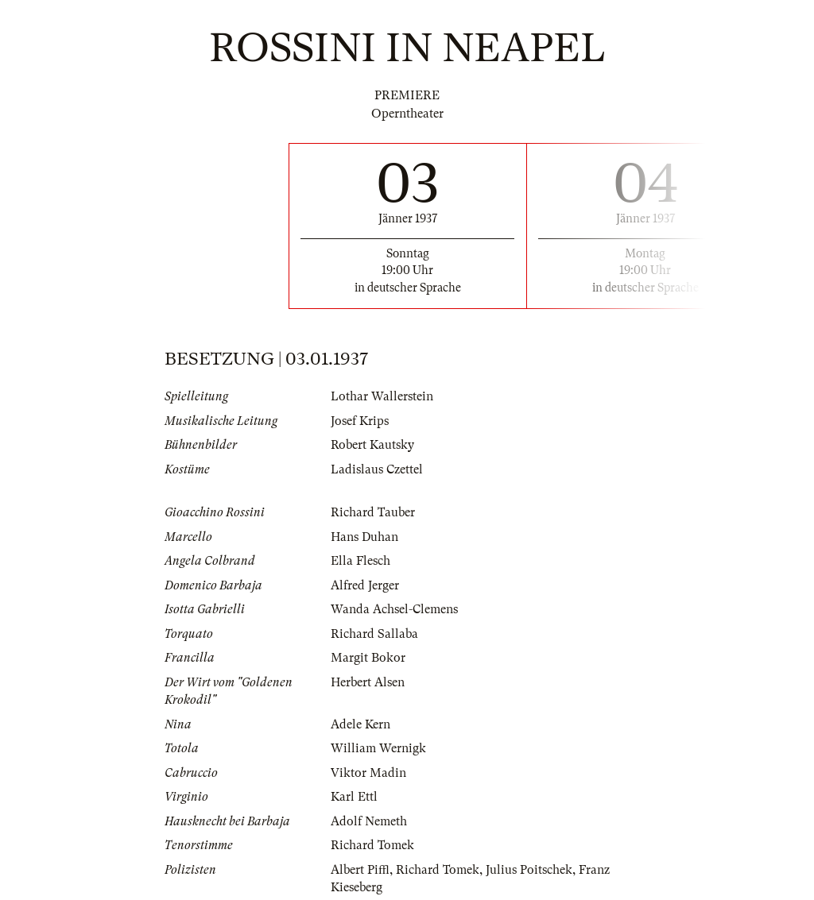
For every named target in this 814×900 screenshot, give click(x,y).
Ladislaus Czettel (377, 469)
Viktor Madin (368, 773)
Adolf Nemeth (369, 821)
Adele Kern (360, 724)
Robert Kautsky (372, 445)
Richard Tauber (373, 512)
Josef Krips (360, 421)
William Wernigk (378, 748)
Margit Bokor (368, 658)
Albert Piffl (360, 870)
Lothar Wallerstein (382, 396)
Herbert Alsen (368, 682)
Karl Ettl (354, 797)
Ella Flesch (360, 561)
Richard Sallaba (374, 634)
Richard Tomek (372, 845)
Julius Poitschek (529, 870)
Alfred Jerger (365, 585)
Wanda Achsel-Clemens (394, 609)
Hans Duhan (364, 537)
